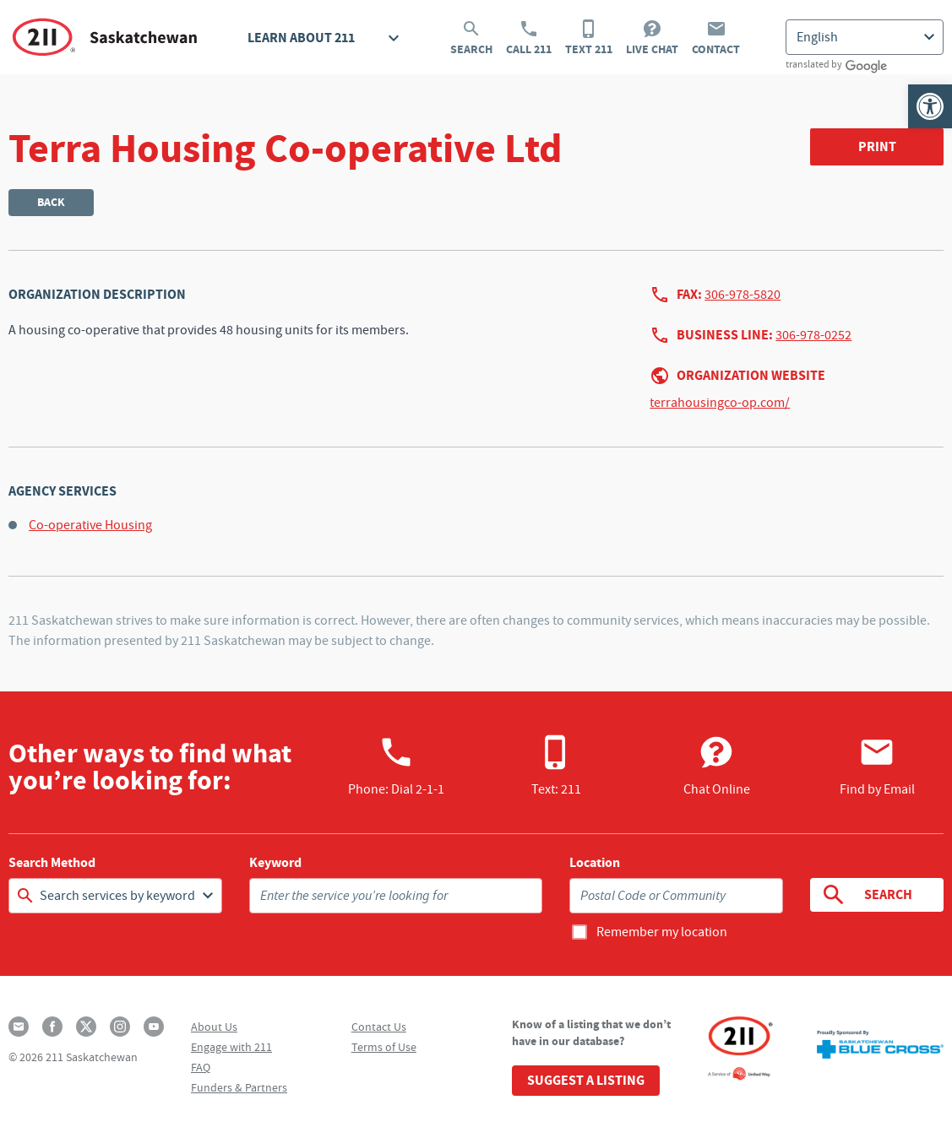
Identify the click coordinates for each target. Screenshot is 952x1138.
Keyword (275, 862)
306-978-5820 (742, 294)
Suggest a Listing (586, 1080)
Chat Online (716, 766)
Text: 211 (556, 766)
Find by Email (877, 766)
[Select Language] (865, 37)
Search (471, 38)
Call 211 (529, 38)
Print (877, 146)
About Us (214, 1026)
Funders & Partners (239, 1087)
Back (51, 202)
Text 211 (588, 38)
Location (594, 862)
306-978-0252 (813, 335)
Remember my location (661, 932)
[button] (930, 106)
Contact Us (378, 1026)
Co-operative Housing (90, 525)
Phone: (396, 766)
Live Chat (652, 38)
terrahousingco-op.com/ (720, 402)
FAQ (200, 1067)
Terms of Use (383, 1046)
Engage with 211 (231, 1046)
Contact (716, 38)
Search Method (51, 862)
